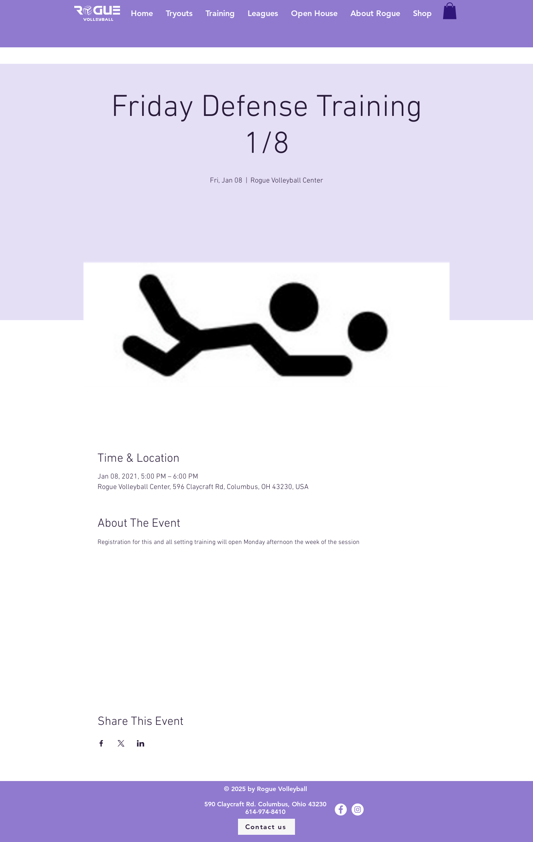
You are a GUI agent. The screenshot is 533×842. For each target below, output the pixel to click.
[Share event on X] (121, 743)
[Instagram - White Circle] (358, 809)
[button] (450, 10)
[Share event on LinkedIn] (140, 743)
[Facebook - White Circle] (341, 809)
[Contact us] (266, 827)
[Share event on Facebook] (101, 743)
